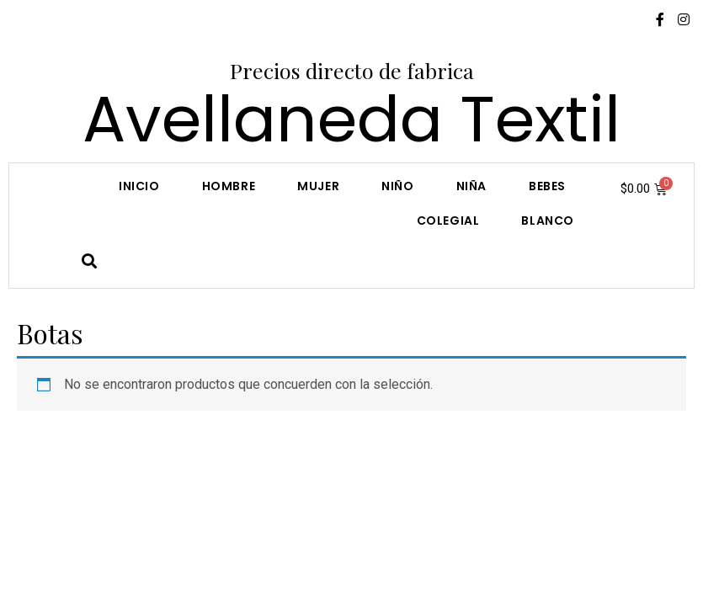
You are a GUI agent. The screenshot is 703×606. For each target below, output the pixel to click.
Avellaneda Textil (351, 119)
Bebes (547, 186)
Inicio (139, 186)
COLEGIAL (448, 220)
